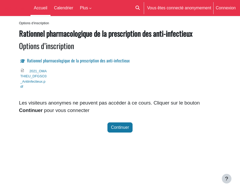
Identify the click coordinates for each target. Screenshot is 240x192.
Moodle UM (14, 7)
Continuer (120, 127)
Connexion (226, 8)
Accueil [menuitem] (40, 8)
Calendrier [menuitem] (63, 8)
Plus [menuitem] (84, 8)
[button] (138, 8)
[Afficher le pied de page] (226, 178)
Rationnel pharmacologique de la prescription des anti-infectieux (78, 60)
